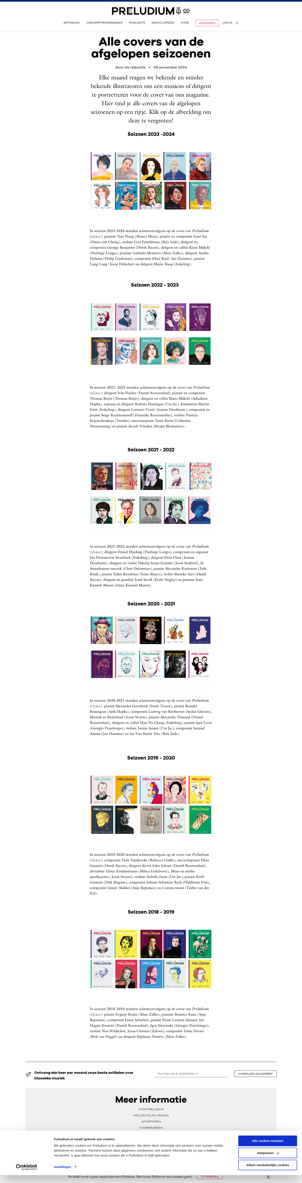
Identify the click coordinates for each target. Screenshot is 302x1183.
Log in (227, 22)
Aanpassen (268, 1160)
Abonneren (207, 23)
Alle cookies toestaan (267, 1148)
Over (185, 22)
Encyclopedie (163, 22)
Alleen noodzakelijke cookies (267, 1173)
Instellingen (62, 1174)
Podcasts (137, 22)
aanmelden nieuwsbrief (256, 1073)
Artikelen (71, 22)
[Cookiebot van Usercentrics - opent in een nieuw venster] (27, 1175)
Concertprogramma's (104, 22)
